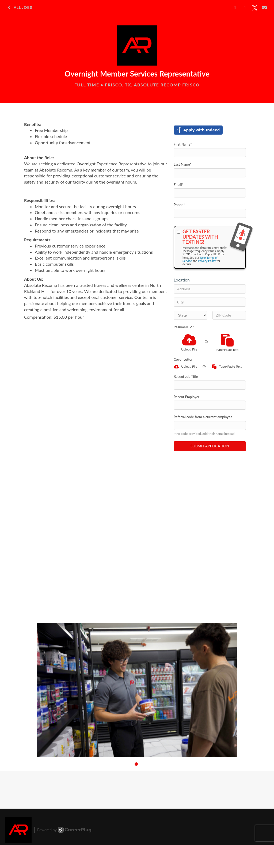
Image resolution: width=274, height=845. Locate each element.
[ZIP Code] (229, 315)
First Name (183, 144)
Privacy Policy (207, 260)
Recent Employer (186, 397)
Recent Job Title (186, 376)
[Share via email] (264, 7)
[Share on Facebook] (235, 7)
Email (178, 184)
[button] (136, 764)
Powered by (64, 830)
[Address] (210, 289)
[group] (137, 690)
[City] (210, 302)
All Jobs (19, 7)
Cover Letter (183, 359)
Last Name (182, 164)
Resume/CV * (184, 327)
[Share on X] (254, 7)
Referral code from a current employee (203, 417)
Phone (179, 205)
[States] (190, 315)
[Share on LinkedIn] (245, 7)
